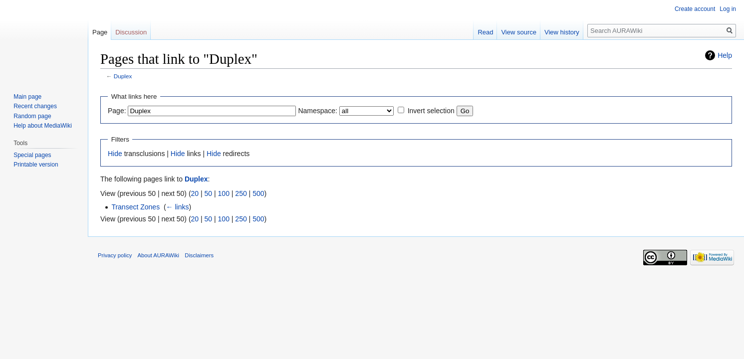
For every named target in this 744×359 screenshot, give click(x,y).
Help (725, 55)
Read (485, 32)
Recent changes (35, 106)
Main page (27, 96)
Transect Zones (135, 207)
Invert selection (431, 111)
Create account (695, 8)
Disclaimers (199, 255)
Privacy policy (115, 255)
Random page (32, 116)
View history (561, 32)
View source (518, 32)
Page (99, 32)
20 (195, 193)
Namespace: (317, 111)
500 (258, 193)
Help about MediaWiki (42, 125)
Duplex (123, 76)
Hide (115, 154)
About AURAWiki (159, 255)
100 (224, 193)
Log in (728, 8)
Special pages (32, 155)
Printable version (35, 164)
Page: (117, 111)
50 (209, 193)
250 (241, 193)
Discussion (131, 32)
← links (177, 207)
